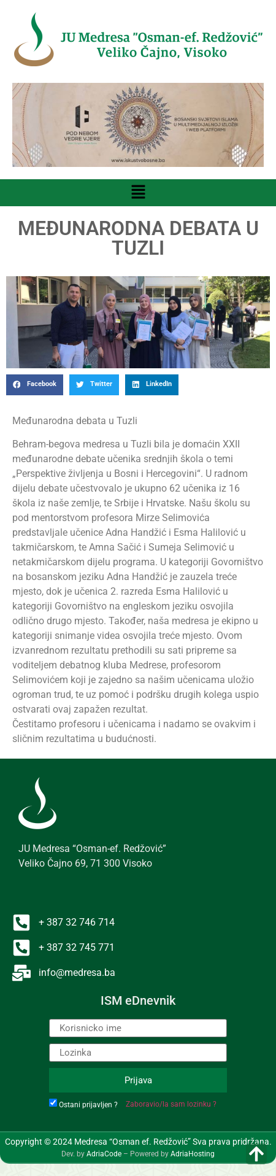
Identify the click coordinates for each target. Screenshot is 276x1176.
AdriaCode (103, 1154)
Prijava (138, 1080)
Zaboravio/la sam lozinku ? (171, 1104)
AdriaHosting (193, 1154)
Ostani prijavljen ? (88, 1104)
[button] (138, 192)
